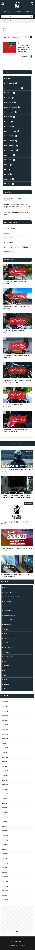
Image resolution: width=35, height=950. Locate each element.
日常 (7, 169)
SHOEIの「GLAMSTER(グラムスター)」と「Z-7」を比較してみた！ (17, 199)
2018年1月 (5, 854)
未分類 (8, 174)
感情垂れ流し (10, 160)
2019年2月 (5, 798)
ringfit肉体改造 (10, 102)
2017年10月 (5, 867)
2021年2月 (5, 715)
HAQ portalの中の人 (9, 238)
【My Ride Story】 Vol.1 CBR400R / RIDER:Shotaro (13, 405)
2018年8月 (5, 821)
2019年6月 (5, 780)
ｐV (10, 20)
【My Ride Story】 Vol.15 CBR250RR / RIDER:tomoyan (14, 332)
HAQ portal (22, 945)
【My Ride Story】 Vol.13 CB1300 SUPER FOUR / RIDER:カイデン (17, 307)
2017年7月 (5, 881)
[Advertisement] (17, 918)
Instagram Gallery (8, 242)
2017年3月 (5, 900)
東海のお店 (9, 179)
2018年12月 (5, 807)
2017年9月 (5, 872)
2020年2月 (5, 743)
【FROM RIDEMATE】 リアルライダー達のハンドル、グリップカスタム (16, 549)
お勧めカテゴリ (15, 37)
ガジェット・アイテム (18, 11)
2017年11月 (5, 863)
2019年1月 (5, 803)
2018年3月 (5, 844)
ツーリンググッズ (11, 141)
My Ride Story (30, 11)
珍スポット (9, 184)
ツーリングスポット (11, 146)
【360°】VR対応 (11, 112)
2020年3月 (5, 738)
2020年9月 (5, 725)
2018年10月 (5, 817)
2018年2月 (5, 849)
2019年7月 (5, 775)
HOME (4, 20)
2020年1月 (5, 748)
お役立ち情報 (12, 43)
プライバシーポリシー (9, 251)
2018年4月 (5, 840)
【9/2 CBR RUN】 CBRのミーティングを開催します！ (17, 247)
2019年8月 (5, 771)
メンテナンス (10, 155)
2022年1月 (5, 702)
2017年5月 (5, 890)
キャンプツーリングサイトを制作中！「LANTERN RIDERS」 (16, 213)
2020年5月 (5, 734)
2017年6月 (5, 886)
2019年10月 (5, 761)
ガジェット (9, 126)
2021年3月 (5, 711)
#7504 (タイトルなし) (9, 228)
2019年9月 (5, 766)
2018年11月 (5, 812)
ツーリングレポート (6, 11)
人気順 (8, 37)
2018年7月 (5, 826)
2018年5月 (5, 835)
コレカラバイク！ (11, 136)
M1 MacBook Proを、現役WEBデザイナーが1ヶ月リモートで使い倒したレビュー (16, 575)
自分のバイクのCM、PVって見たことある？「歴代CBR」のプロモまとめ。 (24, 49)
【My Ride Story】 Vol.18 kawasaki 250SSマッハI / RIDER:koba (17, 356)
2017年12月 (5, 858)
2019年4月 (5, 789)
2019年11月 (5, 757)
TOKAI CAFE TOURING (12, 107)
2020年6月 (5, 729)
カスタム (9, 122)
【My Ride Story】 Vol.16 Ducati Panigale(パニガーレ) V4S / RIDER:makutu (17, 430)
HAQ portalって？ (8, 233)
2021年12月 (5, 706)
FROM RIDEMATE (11, 83)
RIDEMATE (9, 98)
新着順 (4, 37)
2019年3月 (5, 794)
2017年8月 (5, 877)
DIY (7, 78)
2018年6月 (5, 830)
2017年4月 (5, 895)
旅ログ (8, 165)
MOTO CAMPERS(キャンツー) (14, 88)
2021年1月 (5, 720)
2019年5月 (5, 784)
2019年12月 (5, 752)
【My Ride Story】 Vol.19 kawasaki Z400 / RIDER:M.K (15, 282)
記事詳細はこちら (25, 56)
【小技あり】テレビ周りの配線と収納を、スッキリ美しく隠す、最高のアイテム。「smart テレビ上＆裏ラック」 (17, 206)
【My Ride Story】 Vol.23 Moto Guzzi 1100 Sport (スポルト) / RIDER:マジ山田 (17, 381)
